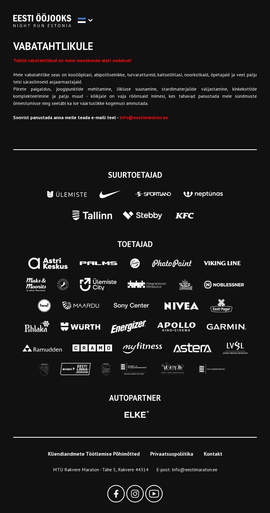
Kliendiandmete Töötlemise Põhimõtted (94, 453)
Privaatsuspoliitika (171, 453)
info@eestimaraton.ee (194, 470)
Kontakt (213, 453)
